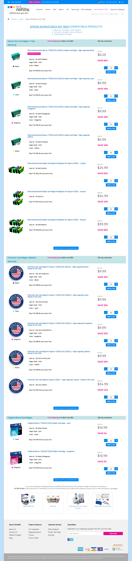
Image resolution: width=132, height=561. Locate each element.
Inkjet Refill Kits (28, 506)
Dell (54, 9)
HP (67, 9)
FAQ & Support (53, 529)
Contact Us (13, 532)
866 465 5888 (16, 2)
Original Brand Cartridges (63, 34)
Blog (10, 538)
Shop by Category (117, 9)
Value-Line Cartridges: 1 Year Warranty (67, 30)
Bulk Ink (53, 506)
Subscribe (113, 533)
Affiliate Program (15, 535)
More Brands (86, 9)
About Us (12, 529)
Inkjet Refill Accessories (102, 506)
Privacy (31, 535)
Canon (47, 9)
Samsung (75, 9)
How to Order (33, 538)
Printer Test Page (54, 532)
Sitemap (51, 535)
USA (101, 2)
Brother (40, 9)
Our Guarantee (34, 529)
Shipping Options (35, 532)
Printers (14, 19)
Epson (61, 9)
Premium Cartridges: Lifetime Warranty (68, 32)
